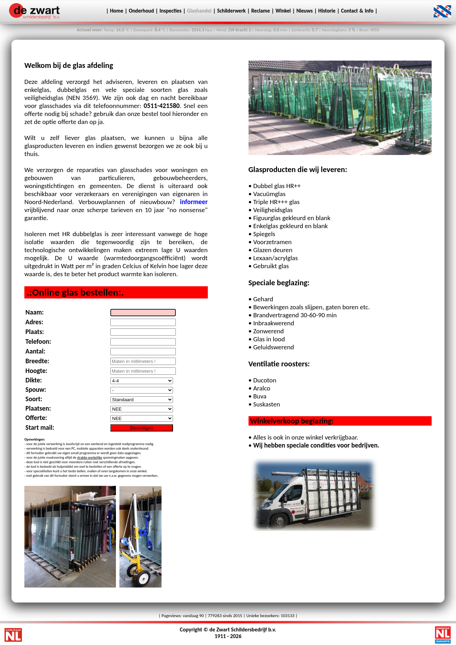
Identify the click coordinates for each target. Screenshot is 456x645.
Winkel (283, 11)
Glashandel (199, 11)
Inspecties (170, 11)
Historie (326, 11)
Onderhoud (141, 11)
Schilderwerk (231, 11)
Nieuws (304, 11)
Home (116, 11)
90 (201, 615)
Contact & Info (358, 11)
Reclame (260, 11)
